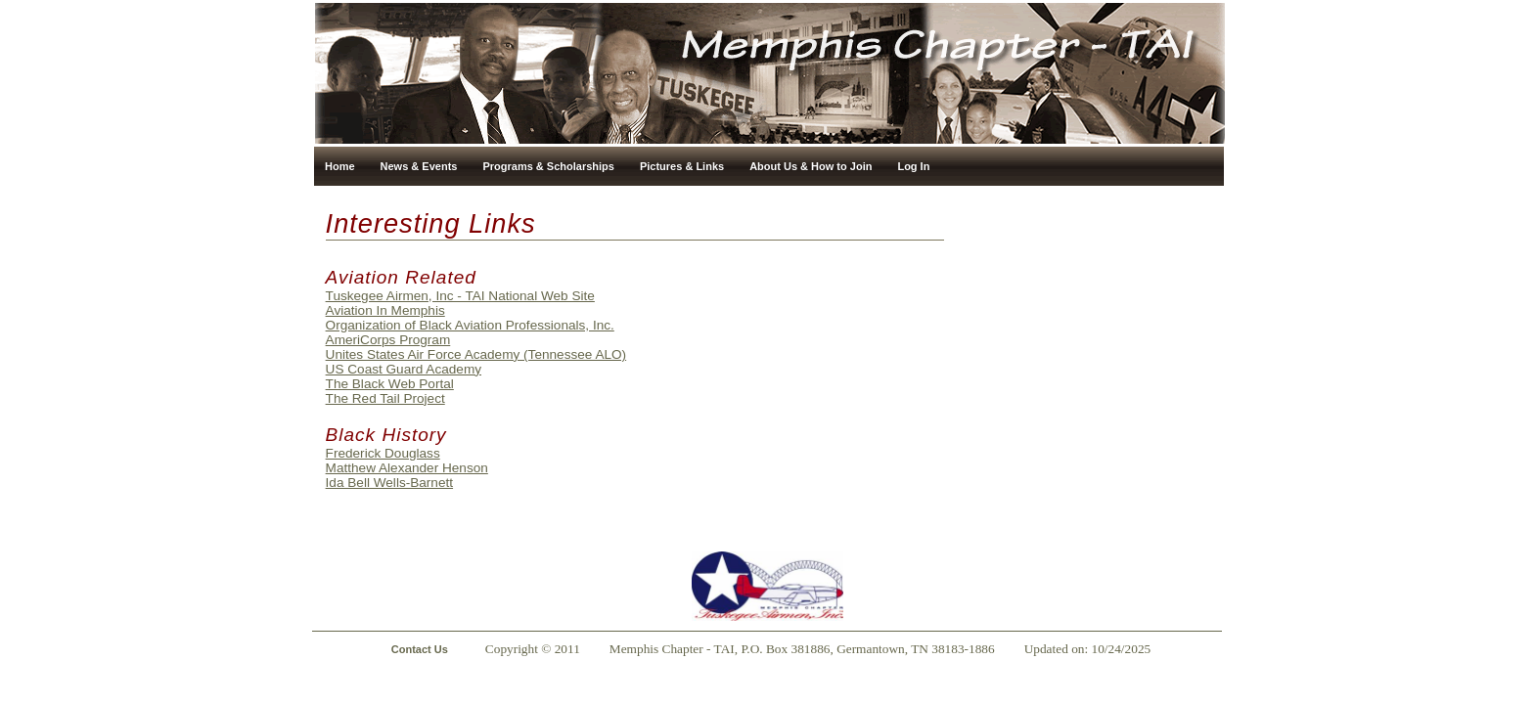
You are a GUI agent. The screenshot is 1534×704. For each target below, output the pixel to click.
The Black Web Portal (390, 383)
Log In (913, 166)
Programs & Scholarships (548, 166)
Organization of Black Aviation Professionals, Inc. (470, 325)
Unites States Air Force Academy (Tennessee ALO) (476, 354)
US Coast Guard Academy (403, 369)
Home (340, 166)
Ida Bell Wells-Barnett (389, 482)
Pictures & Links (682, 166)
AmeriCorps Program (388, 339)
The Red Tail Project (385, 398)
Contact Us (419, 649)
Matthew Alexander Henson (407, 468)
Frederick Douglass (383, 453)
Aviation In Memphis (385, 310)
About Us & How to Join (810, 166)
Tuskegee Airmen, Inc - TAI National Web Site (460, 295)
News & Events (419, 166)
